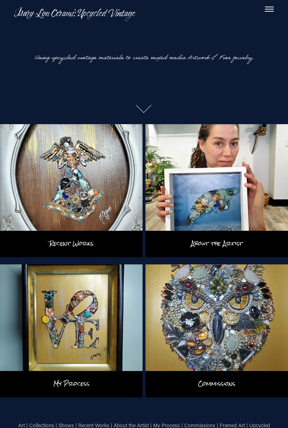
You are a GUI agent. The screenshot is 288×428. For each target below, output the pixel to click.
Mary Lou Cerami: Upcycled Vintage (74, 13)
